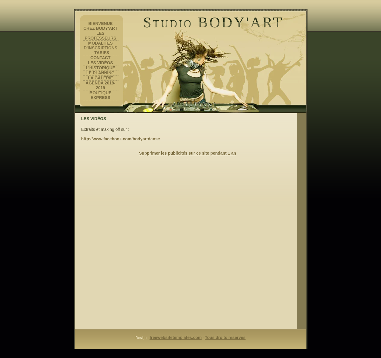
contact (100, 57)
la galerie (100, 78)
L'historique (100, 67)
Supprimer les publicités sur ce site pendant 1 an (187, 153)
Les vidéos (100, 62)
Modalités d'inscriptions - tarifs (100, 48)
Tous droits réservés (225, 337)
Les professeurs (100, 35)
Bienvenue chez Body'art (100, 26)
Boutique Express (101, 95)
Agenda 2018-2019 (100, 85)
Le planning (100, 72)
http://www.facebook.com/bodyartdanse (120, 138)
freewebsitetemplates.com (175, 337)
